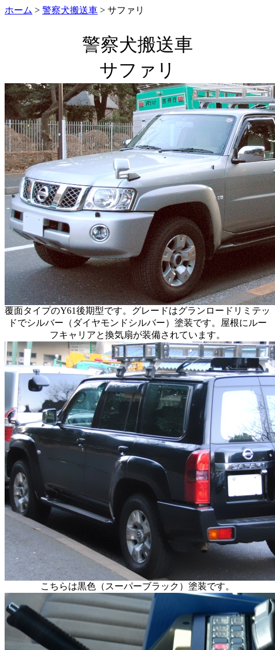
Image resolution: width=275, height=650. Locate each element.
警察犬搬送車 (70, 10)
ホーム (18, 10)
